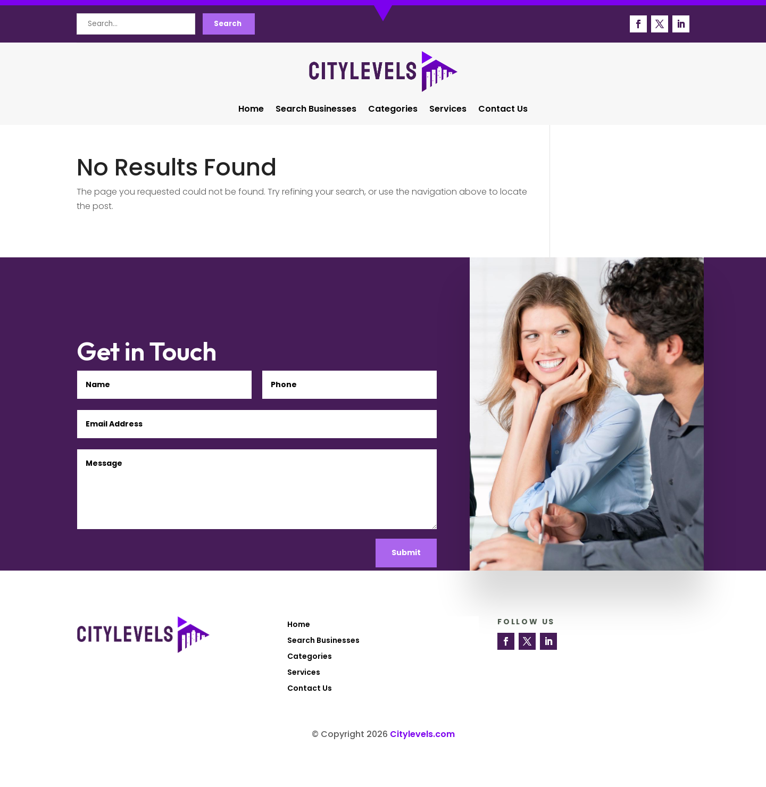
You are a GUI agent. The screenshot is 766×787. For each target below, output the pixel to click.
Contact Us (503, 110)
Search (228, 24)
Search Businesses (316, 110)
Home (251, 110)
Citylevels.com (422, 734)
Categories (393, 110)
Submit (406, 552)
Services (448, 110)
